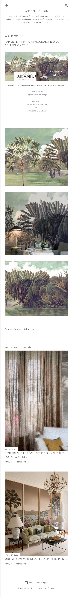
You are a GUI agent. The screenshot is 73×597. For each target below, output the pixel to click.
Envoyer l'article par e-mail (25, 329)
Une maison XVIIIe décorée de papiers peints (36, 559)
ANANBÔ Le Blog (36, 11)
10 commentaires (21, 564)
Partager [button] (8, 329)
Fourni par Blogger (36, 583)
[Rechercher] (66, 5)
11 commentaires (21, 462)
